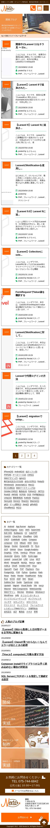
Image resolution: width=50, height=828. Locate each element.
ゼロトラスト (32, 602)
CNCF (6, 539)
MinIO (6, 562)
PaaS (15, 569)
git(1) (6, 504)
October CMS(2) (11, 491)
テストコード (23, 200)
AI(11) (18, 508)
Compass (33, 539)
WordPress (8, 595)
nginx (39, 562)
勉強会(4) (23, 491)
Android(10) (19, 472)
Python (25, 572)
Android (11, 526)
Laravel (6, 44)
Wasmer (7, 589)
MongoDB (15, 562)
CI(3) (29, 494)
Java (39, 553)
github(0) (33, 504)
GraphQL (8, 553)
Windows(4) (9, 485)
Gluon (20, 549)
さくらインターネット (30, 595)
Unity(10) (8, 498)
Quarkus (33, 572)
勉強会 (22, 612)
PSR (18, 572)
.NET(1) (41, 491)
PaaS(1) (35, 498)
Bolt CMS (8, 533)
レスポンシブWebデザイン (15, 608)
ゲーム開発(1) (15, 504)
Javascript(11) (21, 485)
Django (7, 546)
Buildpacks (18, 533)
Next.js (32, 562)
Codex (24, 539)
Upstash (7, 585)
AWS (27, 530)
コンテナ (7, 602)
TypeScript (28, 582)
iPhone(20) (8, 472)
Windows (30, 592)
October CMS (24, 566)
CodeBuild (15, 539)
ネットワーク (22, 605)
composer (8, 543)
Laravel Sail (17, 559)
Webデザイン (9, 592)
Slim (24, 579)
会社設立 (7, 612)
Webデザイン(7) (11, 478)
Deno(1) (16, 501)
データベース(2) (19, 475)
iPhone (32, 553)
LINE (26, 559)
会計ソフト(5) (31, 472)
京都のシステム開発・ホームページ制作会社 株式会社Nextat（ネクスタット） (25, 2)
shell (19, 579)
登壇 (36, 612)
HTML (16, 553)
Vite (35, 585)
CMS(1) (30, 475)
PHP (20, 74)
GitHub (13, 549)
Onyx (34, 566)
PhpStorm (30, 569)
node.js (7, 566)
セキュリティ (19, 602)
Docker (15, 546)
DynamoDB (24, 546)
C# (26, 533)
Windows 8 (39, 592)
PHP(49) (7, 475)
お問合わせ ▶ (25, 817)
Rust (6, 579)
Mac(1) (31, 485)
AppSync (31, 526)
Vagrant (16, 585)
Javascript (8, 556)
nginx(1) (22, 478)
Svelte (19, 582)
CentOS (7, 536)
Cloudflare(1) (9, 508)
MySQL (24, 562)
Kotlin (24, 556)
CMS (36, 536)
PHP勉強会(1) (38, 494)
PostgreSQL (9, 572)
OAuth (14, 566)
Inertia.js (24, 553)
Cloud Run (17, 536)
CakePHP (33, 533)
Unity (36, 582)
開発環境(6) (18, 498)
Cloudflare (27, 536)
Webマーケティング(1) (25, 488)
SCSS (12, 579)
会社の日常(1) (30, 481)
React (6, 576)
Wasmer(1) (34, 501)
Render (20, 576)
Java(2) (26, 504)
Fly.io (37, 546)
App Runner (21, 526)
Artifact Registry (10, 530)
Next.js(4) (8, 501)
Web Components (20, 589)
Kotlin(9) (27, 498)
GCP (6, 549)
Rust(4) (7, 494)
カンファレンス (34, 598)
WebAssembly (35, 589)
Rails (40, 572)
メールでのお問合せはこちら (26, 791)
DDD (30, 543)
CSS (16, 543)
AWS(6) (14, 494)
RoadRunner (30, 576)
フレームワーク (30, 74)
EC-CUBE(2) (9, 488)
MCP (38, 559)
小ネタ (29, 612)
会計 (15, 612)
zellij (17, 595)
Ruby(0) (40, 481)
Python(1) (32, 491)
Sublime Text (9, 582)
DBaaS (23, 543)
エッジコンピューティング (15, 598)
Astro (21, 530)
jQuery (17, 556)
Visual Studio (26, 585)
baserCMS (35, 530)
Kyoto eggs (32, 556)
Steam (30, 579)
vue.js (41, 585)
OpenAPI (8, 569)
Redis (13, 576)
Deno (35, 543)
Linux (32, 559)
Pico (37, 569)
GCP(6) (22, 494)
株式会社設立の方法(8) (13, 481)
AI (5, 526)
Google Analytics (31, 549)
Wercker (20, 592)
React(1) (25, 501)
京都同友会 (33, 608)
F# (32, 546)
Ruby (40, 576)
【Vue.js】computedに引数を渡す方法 (22, 654)
